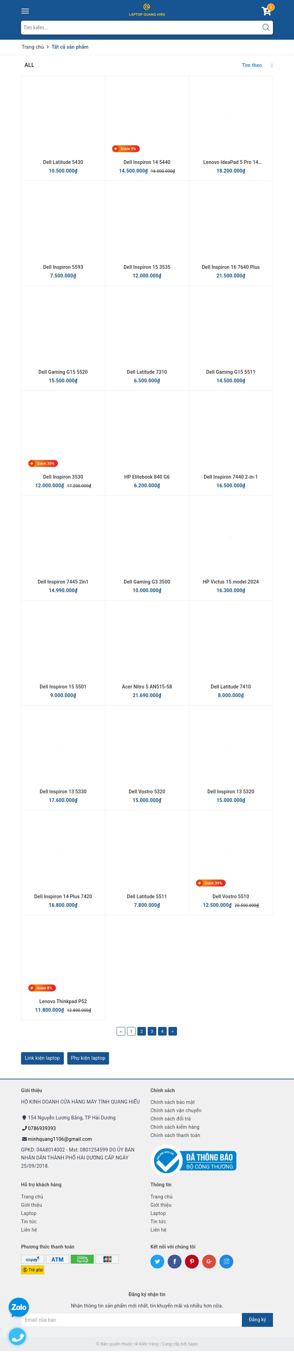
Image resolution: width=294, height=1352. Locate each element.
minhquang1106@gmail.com (60, 1140)
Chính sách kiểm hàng (174, 1128)
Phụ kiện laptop (88, 1058)
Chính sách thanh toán (175, 1136)
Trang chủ (32, 1197)
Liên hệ (29, 1230)
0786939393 (42, 1129)
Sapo (193, 1344)
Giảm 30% (46, 463)
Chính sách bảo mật (172, 1103)
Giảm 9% (128, 149)
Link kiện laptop (42, 1058)
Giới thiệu (31, 1205)
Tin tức (29, 1222)
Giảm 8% (44, 988)
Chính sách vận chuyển (176, 1111)
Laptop (29, 1214)
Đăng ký (257, 1320)
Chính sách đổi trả (170, 1120)
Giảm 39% (213, 883)
